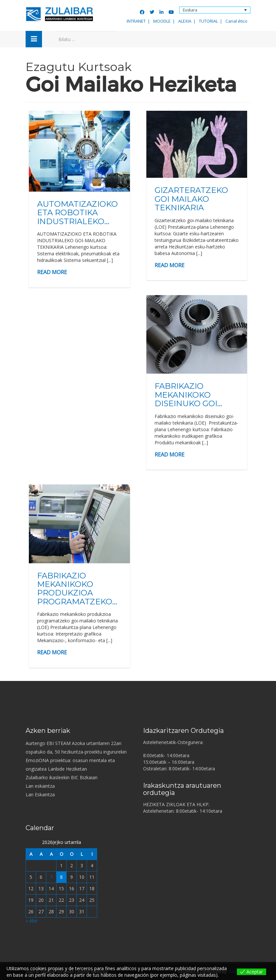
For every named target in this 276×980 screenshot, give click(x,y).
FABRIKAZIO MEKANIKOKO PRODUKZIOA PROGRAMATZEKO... (77, 588)
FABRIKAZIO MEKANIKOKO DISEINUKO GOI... (188, 394)
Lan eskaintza (40, 786)
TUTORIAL (208, 21)
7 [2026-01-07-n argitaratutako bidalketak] (51, 877)
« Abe (31, 921)
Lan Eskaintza (40, 794)
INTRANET (136, 21)
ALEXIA (184, 21)
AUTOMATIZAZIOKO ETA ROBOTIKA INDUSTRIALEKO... (77, 212)
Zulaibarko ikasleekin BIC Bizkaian (61, 777)
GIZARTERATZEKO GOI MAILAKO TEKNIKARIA (191, 198)
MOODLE (162, 21)
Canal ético (236, 21)
